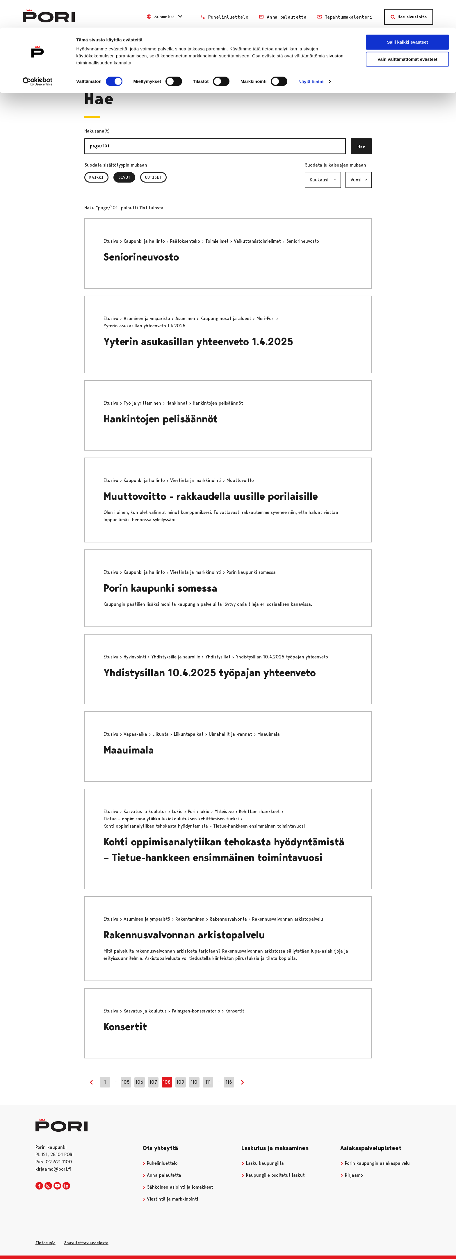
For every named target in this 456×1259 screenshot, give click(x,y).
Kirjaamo (351, 1175)
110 (194, 1082)
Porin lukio (199, 811)
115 (229, 1082)
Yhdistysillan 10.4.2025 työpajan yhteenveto (210, 673)
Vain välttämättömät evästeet (407, 31)
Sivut (126, 177)
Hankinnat (177, 403)
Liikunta (161, 734)
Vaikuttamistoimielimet (258, 241)
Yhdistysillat (218, 657)
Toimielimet (217, 241)
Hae (361, 146)
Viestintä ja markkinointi (196, 480)
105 (126, 1082)
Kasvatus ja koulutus (146, 811)
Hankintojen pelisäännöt (161, 419)
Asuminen (186, 318)
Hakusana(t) (97, 131)
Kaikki (96, 177)
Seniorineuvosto (141, 257)
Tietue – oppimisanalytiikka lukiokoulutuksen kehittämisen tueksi (172, 819)
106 (139, 1082)
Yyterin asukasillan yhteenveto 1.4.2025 (198, 342)
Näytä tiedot (311, 53)
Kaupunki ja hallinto (145, 241)
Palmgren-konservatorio (197, 1011)
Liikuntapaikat (189, 734)
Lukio (178, 811)
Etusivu (112, 241)
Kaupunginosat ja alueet (226, 318)
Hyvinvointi (135, 657)
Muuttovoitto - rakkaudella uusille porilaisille (211, 496)
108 (167, 1082)
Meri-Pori (266, 318)
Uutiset (153, 177)
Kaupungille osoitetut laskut (273, 1175)
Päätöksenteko (186, 241)
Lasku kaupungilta (262, 1163)
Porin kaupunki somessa (160, 588)
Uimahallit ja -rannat (231, 734)
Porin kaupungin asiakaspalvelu (375, 1163)
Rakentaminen (190, 919)
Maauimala (129, 750)
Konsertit (125, 1027)
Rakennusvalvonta (229, 919)
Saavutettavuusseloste (86, 1242)
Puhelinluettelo (160, 1163)
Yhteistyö (225, 811)
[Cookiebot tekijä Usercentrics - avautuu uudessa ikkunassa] (37, 54)
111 (208, 1082)
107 (153, 1082)
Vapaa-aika (136, 734)
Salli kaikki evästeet (407, 14)
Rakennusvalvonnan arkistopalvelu (184, 935)
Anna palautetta (161, 1175)
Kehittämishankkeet (260, 811)
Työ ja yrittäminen (143, 403)
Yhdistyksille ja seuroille (176, 657)
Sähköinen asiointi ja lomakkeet (177, 1187)
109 (180, 1082)
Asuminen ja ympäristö (148, 318)
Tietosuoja (45, 1242)
